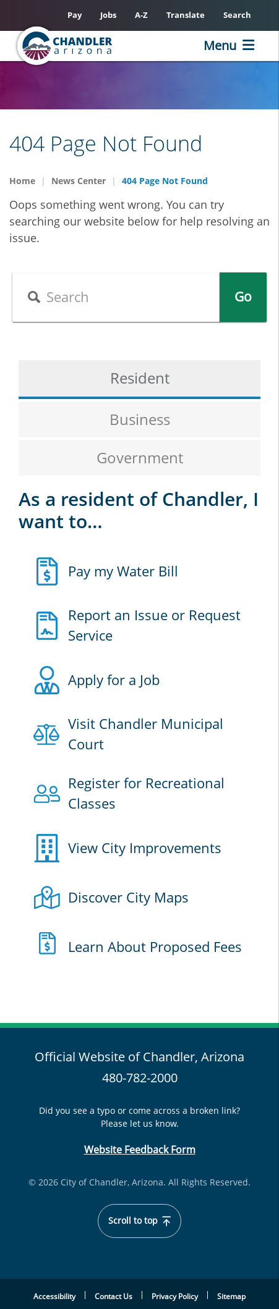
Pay (74, 14)
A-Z (141, 14)
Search (237, 14)
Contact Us (113, 1296)
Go (243, 296)
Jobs (108, 14)
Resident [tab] (140, 378)
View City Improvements (144, 847)
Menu (220, 45)
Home (22, 181)
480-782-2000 (140, 1077)
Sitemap (231, 1296)
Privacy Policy (175, 1296)
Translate (185, 14)
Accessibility (54, 1296)
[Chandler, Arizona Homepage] (84, 46)
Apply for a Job (114, 679)
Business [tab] (139, 419)
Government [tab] (140, 457)
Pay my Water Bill (123, 571)
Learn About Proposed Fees (155, 946)
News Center (78, 181)
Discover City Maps (128, 897)
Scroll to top (139, 1220)
